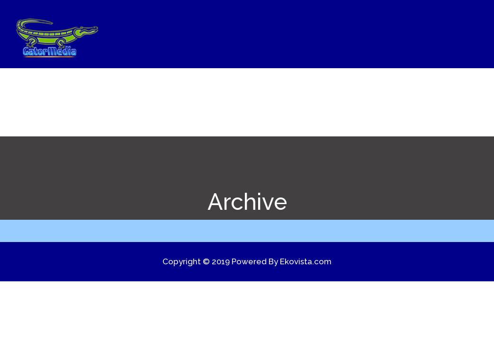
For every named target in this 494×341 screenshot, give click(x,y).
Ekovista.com (306, 261)
